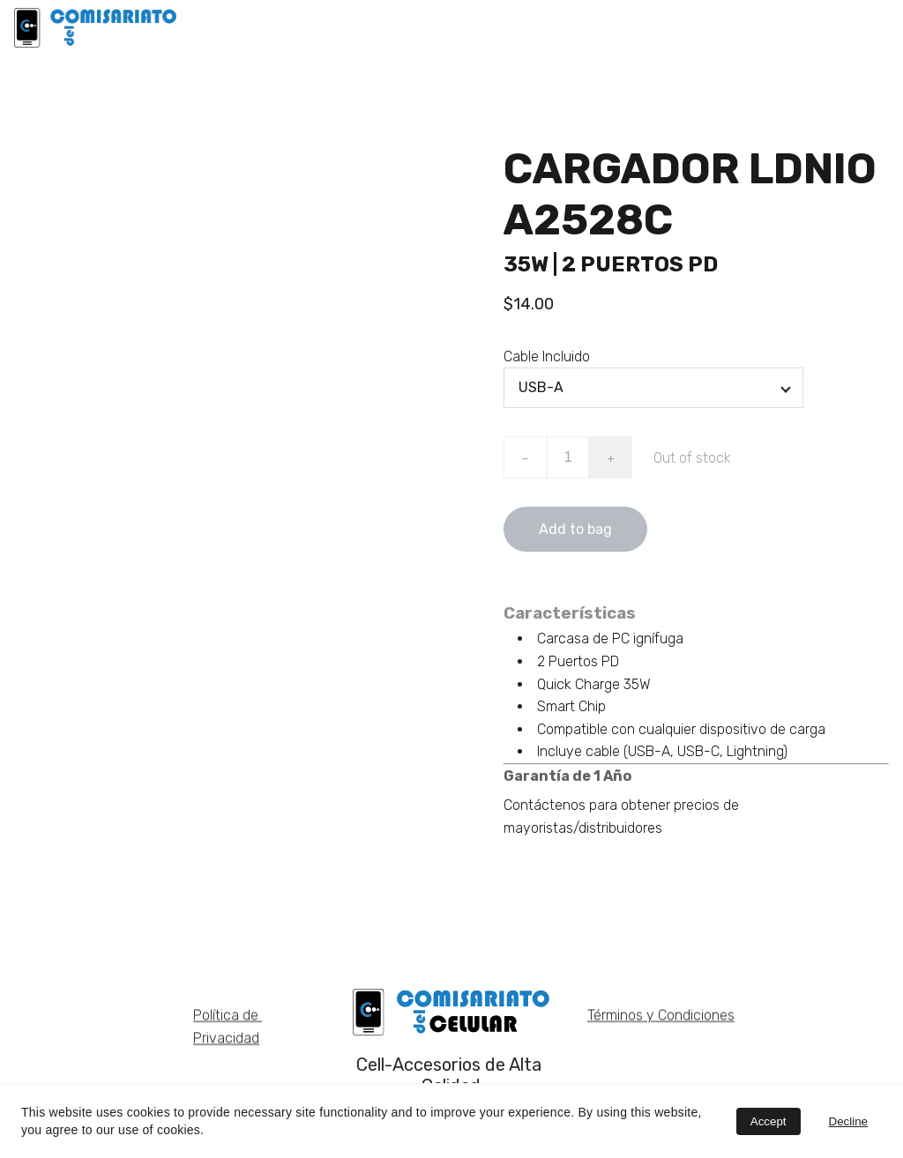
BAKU (557, 27)
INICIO (417, 27)
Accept (768, 1121)
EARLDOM (639, 27)
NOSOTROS (739, 27)
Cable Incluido (547, 361)
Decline (848, 1121)
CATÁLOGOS (848, 27)
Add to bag (575, 534)
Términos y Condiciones (661, 1017)
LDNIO (487, 27)
